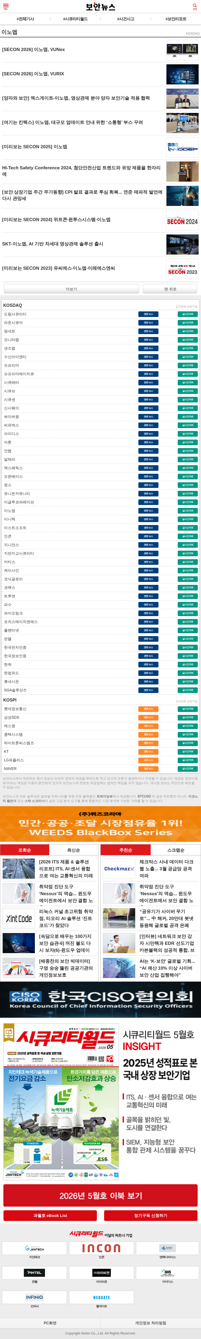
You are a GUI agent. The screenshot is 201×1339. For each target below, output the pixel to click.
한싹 (7, 664)
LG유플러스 (13, 760)
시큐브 (8, 391)
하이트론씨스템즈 (18, 743)
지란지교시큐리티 (18, 553)
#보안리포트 (175, 19)
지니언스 (10, 545)
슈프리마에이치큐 (18, 374)
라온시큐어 (12, 322)
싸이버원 (10, 416)
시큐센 (8, 399)
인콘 (7, 536)
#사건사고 (125, 19)
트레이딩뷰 (105, 796)
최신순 (73, 850)
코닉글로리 (12, 579)
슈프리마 (10, 365)
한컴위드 (10, 673)
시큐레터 (10, 382)
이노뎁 (8, 510)
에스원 (8, 726)
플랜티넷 (10, 630)
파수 (7, 604)
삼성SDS (10, 717)
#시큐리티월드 (75, 19)
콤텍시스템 (12, 734)
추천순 (125, 850)
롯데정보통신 (14, 709)
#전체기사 (25, 19)
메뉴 (6, 7)
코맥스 (8, 587)
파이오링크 (12, 613)
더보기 (71, 289)
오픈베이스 (12, 476)
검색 (195, 7)
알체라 (8, 459)
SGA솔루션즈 (14, 690)
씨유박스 (10, 425)
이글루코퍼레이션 (18, 502)
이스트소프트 (14, 528)
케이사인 (10, 570)
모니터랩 (10, 340)
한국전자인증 (14, 647)
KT (5, 751)
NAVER (9, 768)
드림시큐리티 (14, 314)
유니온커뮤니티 (16, 493)
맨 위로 (170, 289)
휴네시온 (10, 681)
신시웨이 (10, 408)
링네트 (8, 331)
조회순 (24, 850)
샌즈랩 (8, 348)
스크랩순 (175, 850)
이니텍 (8, 519)
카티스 (8, 562)
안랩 (7, 451)
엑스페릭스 (12, 468)
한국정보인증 (14, 656)
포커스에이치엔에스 (20, 622)
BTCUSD (144, 796)
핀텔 (7, 639)
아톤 (7, 442)
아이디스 (10, 434)
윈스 (7, 485)
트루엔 (8, 596)
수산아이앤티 (14, 357)
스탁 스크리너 (34, 801)
